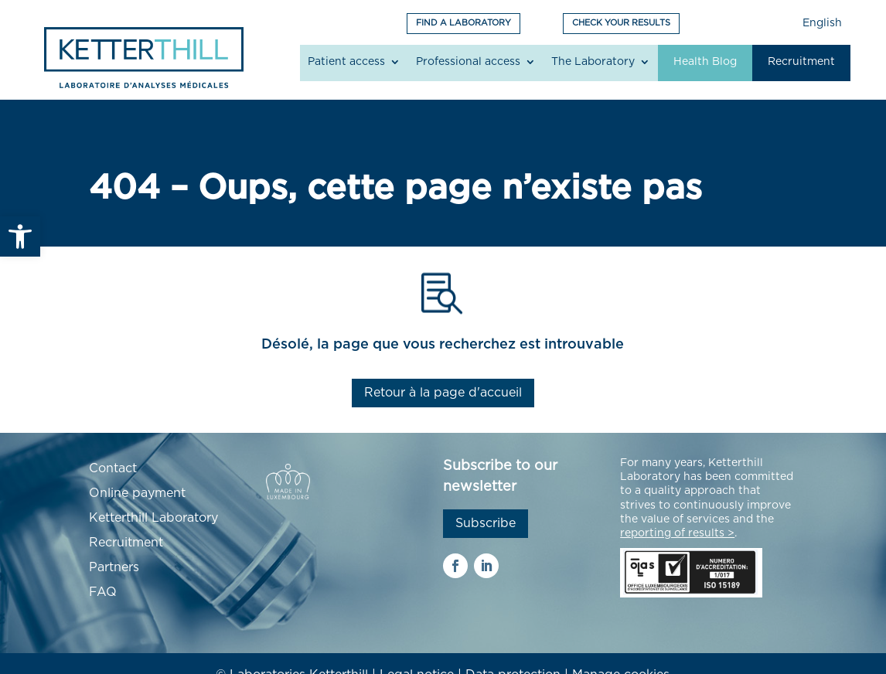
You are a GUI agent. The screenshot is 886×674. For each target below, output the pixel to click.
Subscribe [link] (485, 523)
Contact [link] (113, 468)
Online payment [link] (137, 493)
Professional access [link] (468, 61)
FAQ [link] (103, 592)
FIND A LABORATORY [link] (463, 23)
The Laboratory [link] (593, 61)
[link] (20, 236)
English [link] (822, 23)
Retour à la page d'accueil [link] (443, 392)
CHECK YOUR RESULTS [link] (621, 23)
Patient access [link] (346, 61)
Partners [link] (114, 567)
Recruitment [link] (801, 61)
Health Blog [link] (705, 61)
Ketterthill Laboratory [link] (153, 518)
